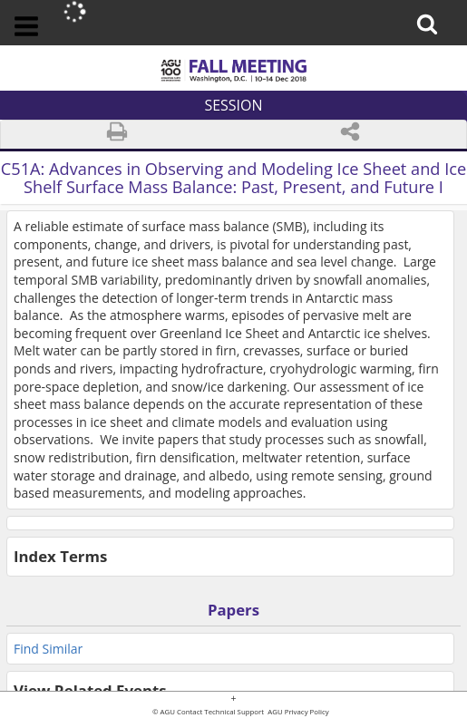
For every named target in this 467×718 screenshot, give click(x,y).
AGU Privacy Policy (297, 712)
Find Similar (48, 648)
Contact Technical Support (220, 712)
